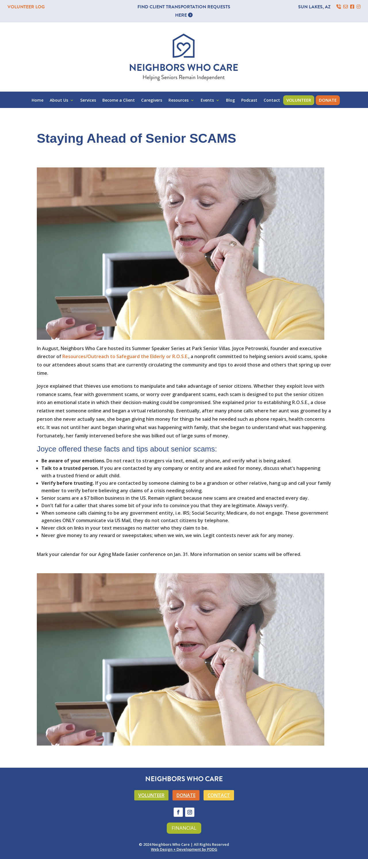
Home (37, 100)
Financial (184, 828)
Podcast (249, 100)
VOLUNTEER (151, 795)
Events (207, 100)
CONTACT (219, 795)
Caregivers (151, 100)
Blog (230, 100)
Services (88, 100)
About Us (59, 100)
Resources (178, 100)
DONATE (186, 795)
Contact (272, 100)
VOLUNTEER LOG (26, 6)
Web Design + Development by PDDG (184, 849)
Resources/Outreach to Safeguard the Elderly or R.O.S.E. (125, 356)
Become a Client (118, 100)
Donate (328, 100)
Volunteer (298, 100)
